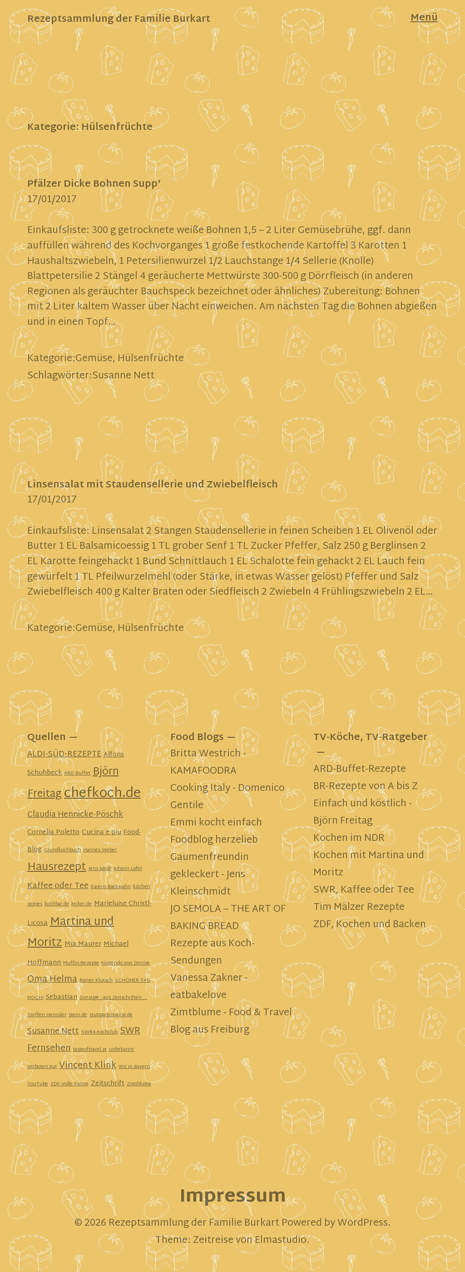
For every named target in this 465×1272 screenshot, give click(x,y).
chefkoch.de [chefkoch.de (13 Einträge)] (102, 793)
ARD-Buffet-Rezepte (359, 769)
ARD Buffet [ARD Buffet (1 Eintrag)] (77, 773)
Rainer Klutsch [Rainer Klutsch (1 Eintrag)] (96, 980)
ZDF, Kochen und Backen (369, 925)
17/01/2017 (52, 200)
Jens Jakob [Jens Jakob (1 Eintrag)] (100, 869)
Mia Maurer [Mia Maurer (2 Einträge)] (82, 944)
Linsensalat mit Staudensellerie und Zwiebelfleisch (152, 485)
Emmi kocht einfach (216, 823)
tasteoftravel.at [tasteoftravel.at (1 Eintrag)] (90, 1049)
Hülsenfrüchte (151, 359)
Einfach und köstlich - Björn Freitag (362, 812)
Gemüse (94, 359)
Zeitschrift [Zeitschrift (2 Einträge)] (107, 1084)
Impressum (232, 1197)
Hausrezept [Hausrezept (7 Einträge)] (56, 867)
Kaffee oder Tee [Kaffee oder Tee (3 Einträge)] (58, 886)
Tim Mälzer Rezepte (359, 907)
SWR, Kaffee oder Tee (363, 890)
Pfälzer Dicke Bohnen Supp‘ (94, 184)
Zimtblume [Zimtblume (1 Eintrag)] (139, 1084)
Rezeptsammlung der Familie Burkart (118, 19)
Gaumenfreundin (209, 857)
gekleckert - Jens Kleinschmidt (207, 883)
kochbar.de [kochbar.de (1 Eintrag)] (57, 904)
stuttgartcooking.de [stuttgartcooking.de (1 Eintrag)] (111, 1015)
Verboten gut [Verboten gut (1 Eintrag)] (42, 1067)
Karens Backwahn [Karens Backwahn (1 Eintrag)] (111, 887)
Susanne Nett (123, 376)
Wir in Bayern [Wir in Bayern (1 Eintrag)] (134, 1067)
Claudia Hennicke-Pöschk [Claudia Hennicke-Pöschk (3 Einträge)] (75, 815)
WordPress (362, 1223)
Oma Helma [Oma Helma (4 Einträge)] (52, 980)
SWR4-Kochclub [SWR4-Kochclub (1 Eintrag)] (99, 1032)
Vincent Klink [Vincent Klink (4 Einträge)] (87, 1066)
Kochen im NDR (349, 838)
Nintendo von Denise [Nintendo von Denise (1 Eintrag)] (125, 963)
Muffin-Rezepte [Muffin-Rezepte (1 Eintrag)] (81, 963)
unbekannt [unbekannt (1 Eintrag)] (121, 1049)
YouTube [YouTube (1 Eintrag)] (37, 1084)
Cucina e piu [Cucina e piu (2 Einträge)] (101, 832)
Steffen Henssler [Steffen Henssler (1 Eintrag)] (46, 1015)
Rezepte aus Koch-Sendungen (212, 952)
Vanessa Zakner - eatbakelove (209, 987)
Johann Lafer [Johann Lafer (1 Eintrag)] (128, 869)
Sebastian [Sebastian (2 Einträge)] (61, 997)
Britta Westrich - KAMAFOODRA (208, 762)
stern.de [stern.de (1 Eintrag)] (78, 1015)
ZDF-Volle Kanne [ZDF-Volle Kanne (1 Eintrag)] (69, 1084)
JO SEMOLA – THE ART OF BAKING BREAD (228, 918)
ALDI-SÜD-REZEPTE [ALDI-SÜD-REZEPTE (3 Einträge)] (64, 754)
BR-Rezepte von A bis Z (365, 786)
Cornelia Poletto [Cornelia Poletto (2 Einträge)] (53, 832)
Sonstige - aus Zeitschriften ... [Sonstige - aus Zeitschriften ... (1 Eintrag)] (113, 998)
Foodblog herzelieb (214, 840)
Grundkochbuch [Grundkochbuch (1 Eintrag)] (62, 850)
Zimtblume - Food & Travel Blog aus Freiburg (231, 1021)
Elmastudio (281, 1240)
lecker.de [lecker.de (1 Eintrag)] (81, 904)
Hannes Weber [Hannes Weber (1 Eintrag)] (100, 850)
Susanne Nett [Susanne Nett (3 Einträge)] (53, 1031)
